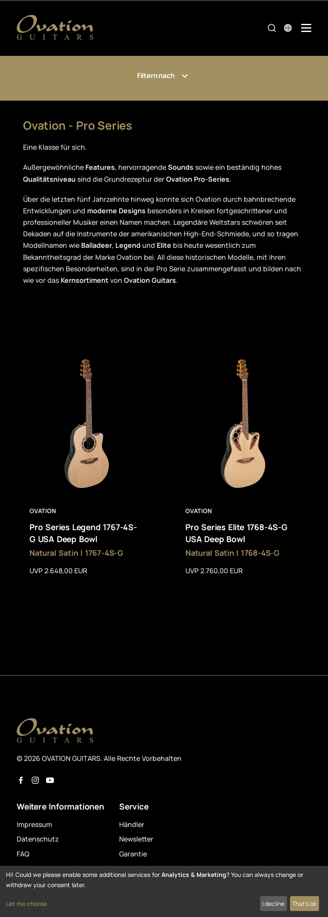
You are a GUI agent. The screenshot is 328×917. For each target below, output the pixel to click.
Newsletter (136, 839)
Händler (131, 824)
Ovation (42, 511)
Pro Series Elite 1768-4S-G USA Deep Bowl (236, 533)
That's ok (304, 904)
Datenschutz (38, 839)
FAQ (23, 854)
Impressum (34, 824)
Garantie (133, 854)
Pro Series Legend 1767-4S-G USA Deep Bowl (83, 533)
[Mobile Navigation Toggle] (306, 28)
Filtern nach (164, 76)
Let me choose (26, 904)
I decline (273, 904)
